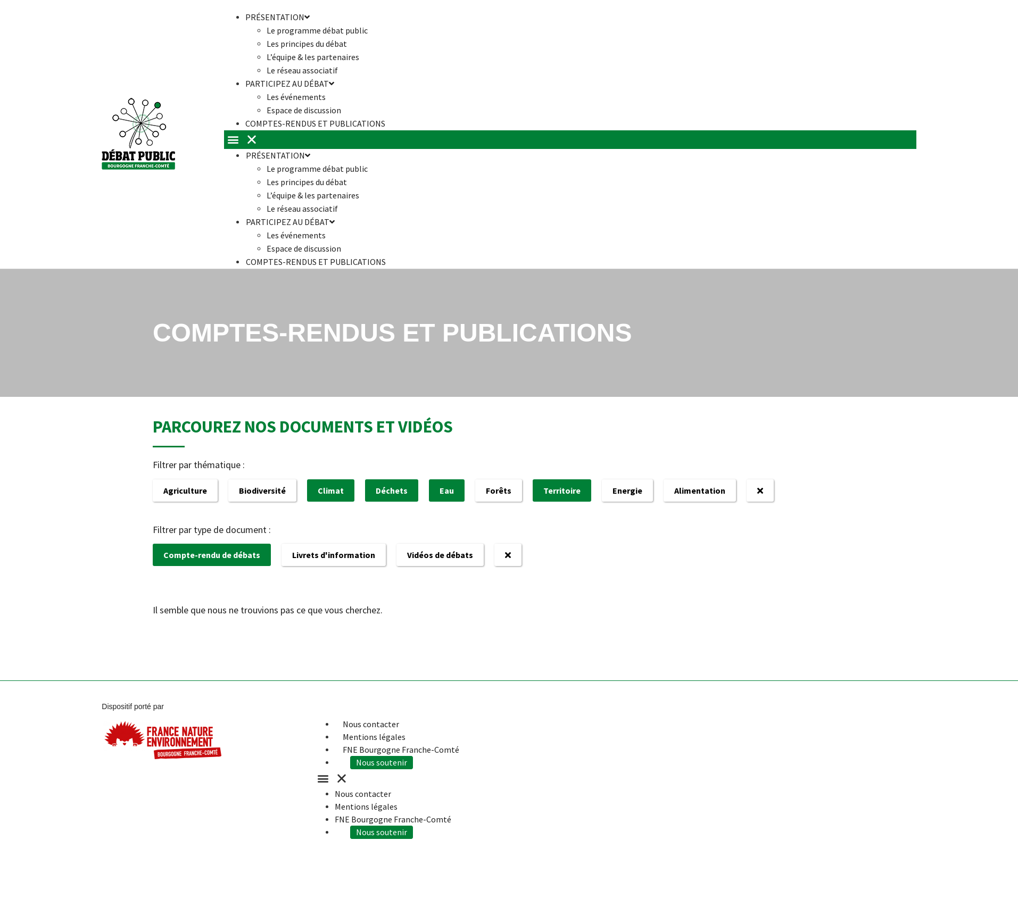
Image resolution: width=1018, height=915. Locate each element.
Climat (331, 490)
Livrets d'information (333, 555)
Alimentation (699, 490)
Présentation (277, 155)
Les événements (296, 96)
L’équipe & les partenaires (313, 57)
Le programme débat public (317, 30)
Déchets (392, 490)
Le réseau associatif (302, 208)
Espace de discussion (304, 248)
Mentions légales (374, 736)
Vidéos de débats (440, 555)
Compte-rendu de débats (211, 555)
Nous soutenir (387, 762)
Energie (627, 490)
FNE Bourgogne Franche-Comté (401, 749)
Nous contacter (371, 724)
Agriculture (185, 490)
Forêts (498, 490)
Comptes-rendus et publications (315, 123)
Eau (447, 490)
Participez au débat (289, 83)
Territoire (562, 490)
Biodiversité (262, 490)
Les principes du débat (307, 43)
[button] (570, 139)
